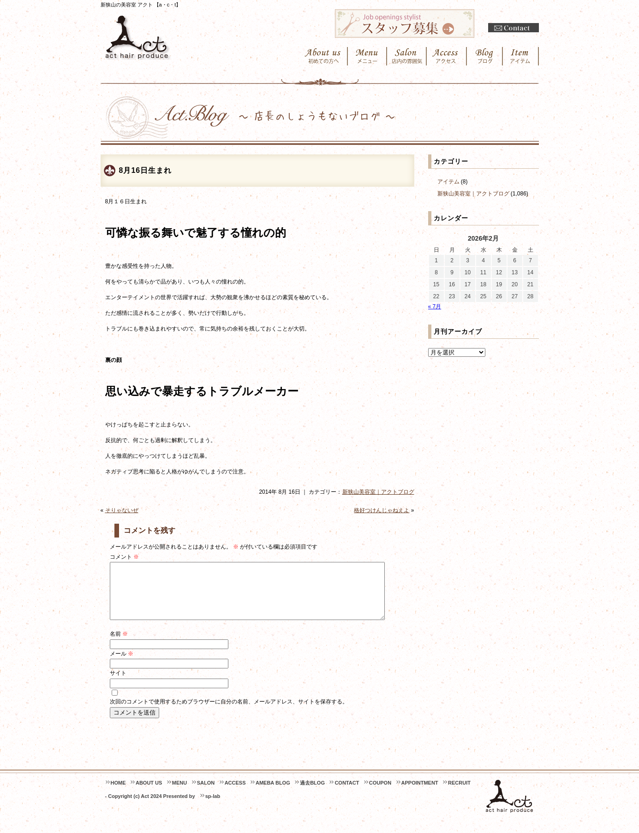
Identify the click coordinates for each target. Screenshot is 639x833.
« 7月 (435, 306)
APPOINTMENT (419, 794)
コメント (124, 557)
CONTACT (346, 794)
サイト (118, 684)
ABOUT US (149, 794)
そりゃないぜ (121, 510)
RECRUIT (459, 794)
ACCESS (235, 794)
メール (121, 665)
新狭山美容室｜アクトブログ (378, 492)
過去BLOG (312, 794)
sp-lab (212, 807)
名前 (119, 645)
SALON (206, 794)
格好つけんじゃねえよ (381, 510)
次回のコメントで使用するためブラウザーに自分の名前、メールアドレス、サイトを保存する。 (229, 712)
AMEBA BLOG (273, 794)
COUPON (380, 794)
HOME (118, 794)
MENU (179, 794)
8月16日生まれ (145, 170)
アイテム (448, 181)
